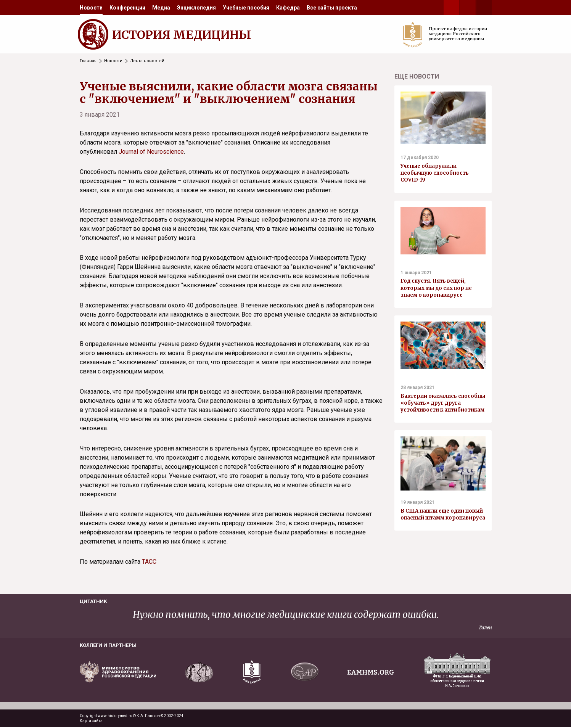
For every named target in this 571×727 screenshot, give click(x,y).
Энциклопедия (196, 8)
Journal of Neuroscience (151, 151)
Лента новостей (147, 60)
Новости (91, 8)
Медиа (161, 8)
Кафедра (288, 8)
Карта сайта (91, 721)
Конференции (127, 8)
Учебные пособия (246, 8)
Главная (88, 60)
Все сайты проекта (332, 8)
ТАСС (149, 561)
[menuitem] (91, 7)
